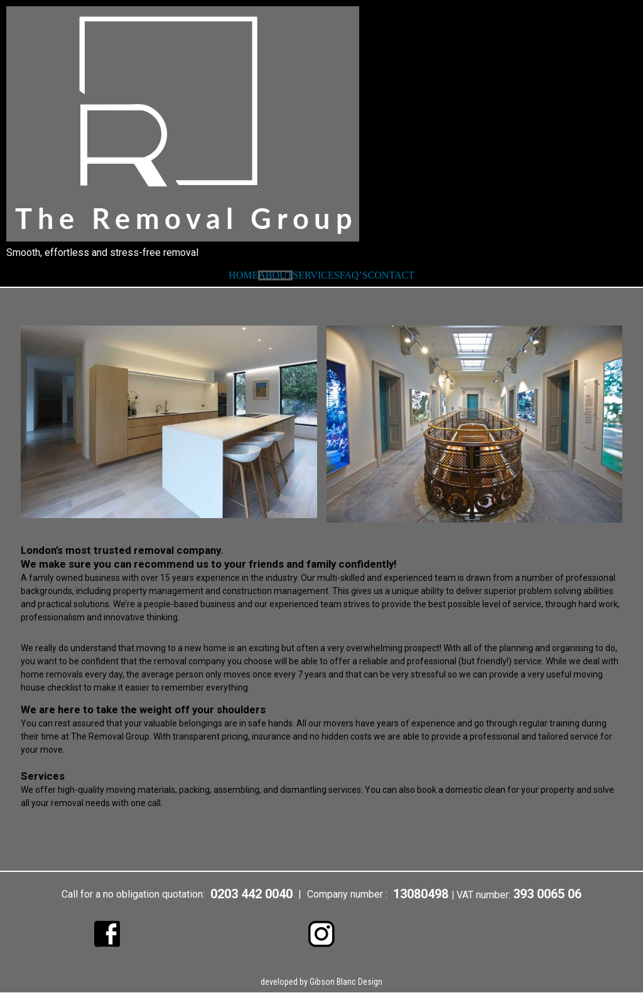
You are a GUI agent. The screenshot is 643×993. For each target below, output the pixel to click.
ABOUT (275, 275)
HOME (243, 275)
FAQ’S (354, 275)
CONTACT (391, 275)
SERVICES (316, 275)
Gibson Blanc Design (346, 982)
